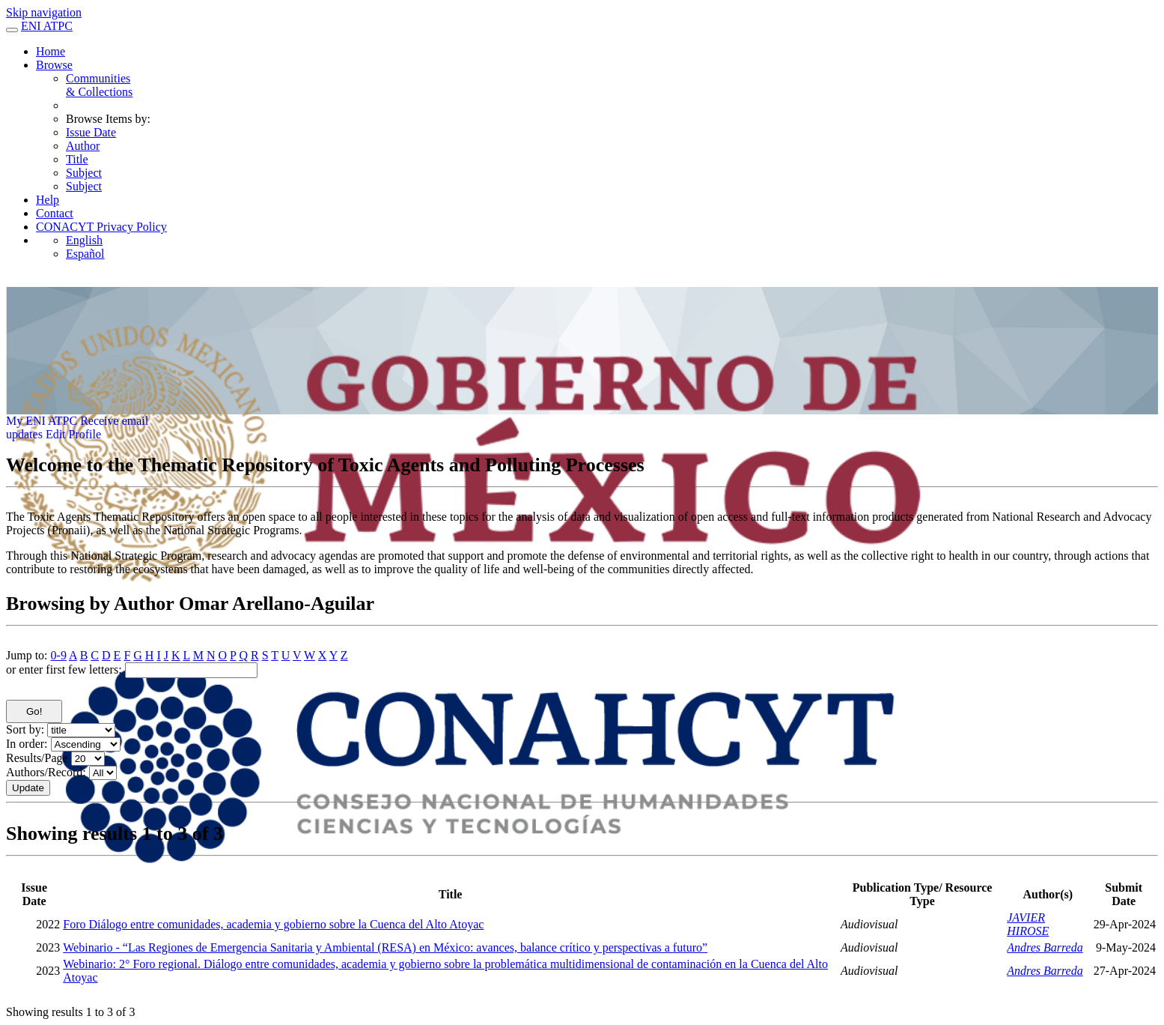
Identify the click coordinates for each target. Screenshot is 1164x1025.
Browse (54, 64)
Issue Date (91, 132)
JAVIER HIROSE (1028, 924)
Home (50, 51)
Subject (84, 172)
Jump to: (27, 655)
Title (77, 159)
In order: (27, 743)
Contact (54, 213)
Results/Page (37, 758)
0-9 (59, 655)
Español (85, 253)
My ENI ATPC (41, 420)
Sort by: (25, 729)
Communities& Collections (99, 85)
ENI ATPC (47, 25)
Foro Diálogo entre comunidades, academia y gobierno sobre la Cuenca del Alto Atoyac (273, 924)
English (84, 240)
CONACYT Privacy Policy (101, 226)
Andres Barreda (1044, 947)
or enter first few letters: (64, 669)
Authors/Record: (46, 772)
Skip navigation (44, 12)
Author (83, 145)
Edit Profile (73, 434)
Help (47, 199)
